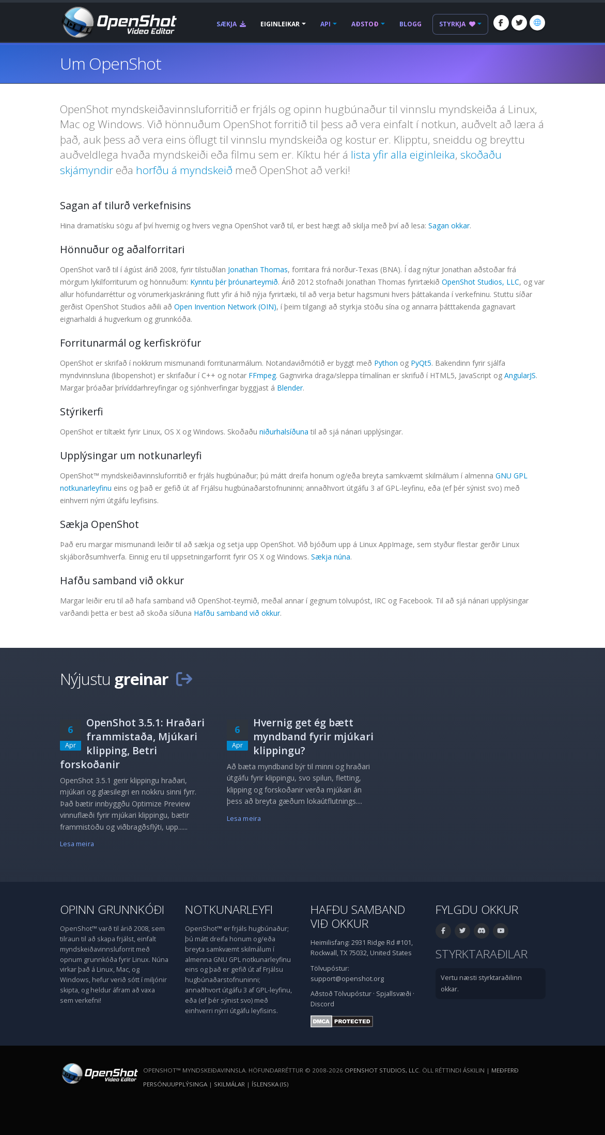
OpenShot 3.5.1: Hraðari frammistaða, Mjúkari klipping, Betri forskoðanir (132, 743)
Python (386, 363)
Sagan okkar (449, 225)
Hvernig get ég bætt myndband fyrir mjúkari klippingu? (313, 736)
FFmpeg (262, 375)
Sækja (231, 24)
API (325, 24)
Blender (290, 388)
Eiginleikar (280, 24)
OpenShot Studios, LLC (480, 282)
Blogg (410, 24)
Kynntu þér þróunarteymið (234, 282)
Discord (322, 1004)
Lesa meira (77, 843)
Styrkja (457, 24)
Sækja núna (330, 557)
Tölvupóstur (352, 993)
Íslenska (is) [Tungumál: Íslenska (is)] (270, 1084)
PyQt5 (421, 363)
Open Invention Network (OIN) (225, 307)
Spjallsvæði (393, 993)
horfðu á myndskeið (184, 170)
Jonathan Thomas (258, 269)
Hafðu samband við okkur (237, 613)
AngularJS (520, 375)
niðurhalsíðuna (283, 432)
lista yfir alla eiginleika (403, 154)
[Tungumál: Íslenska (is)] (537, 22)
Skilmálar (229, 1084)
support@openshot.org (347, 978)
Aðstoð (365, 24)
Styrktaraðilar (482, 954)
